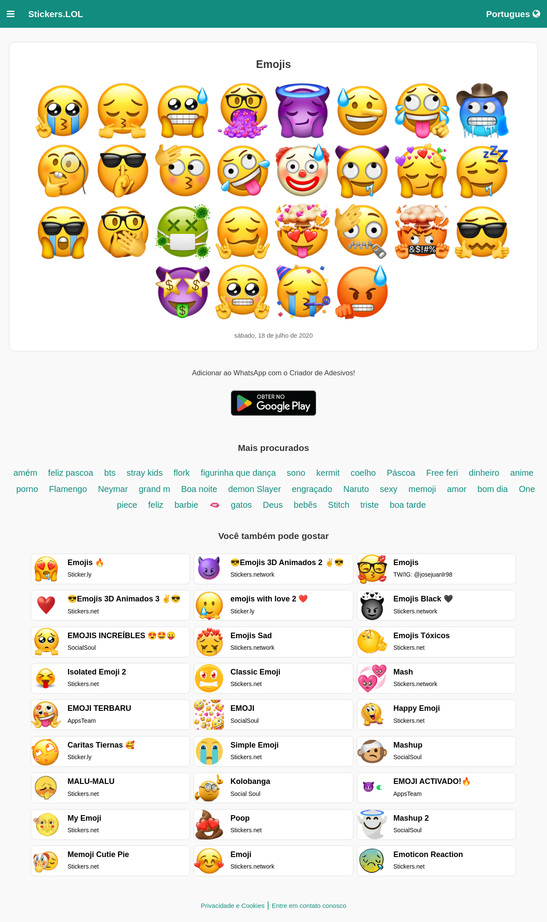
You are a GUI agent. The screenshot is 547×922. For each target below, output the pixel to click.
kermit (327, 472)
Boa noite (200, 489)
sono (296, 472)
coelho (365, 472)
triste (370, 505)
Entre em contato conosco (309, 905)
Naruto (357, 489)
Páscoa (402, 472)
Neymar (114, 489)
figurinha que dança (239, 472)
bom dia (492, 489)
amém (26, 472)
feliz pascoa (72, 472)
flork (182, 472)
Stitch (340, 505)
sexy (388, 489)
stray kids (145, 472)
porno (28, 489)
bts (110, 472)
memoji (422, 489)
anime (521, 472)
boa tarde (408, 505)
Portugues (513, 14)
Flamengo (69, 489)
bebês (305, 505)
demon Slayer (255, 489)
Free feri (443, 472)
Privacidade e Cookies (233, 905)
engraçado (312, 489)
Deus (274, 505)
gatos (241, 505)
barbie (186, 505)
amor (457, 489)
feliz (156, 505)
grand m (154, 489)
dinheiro (485, 472)
